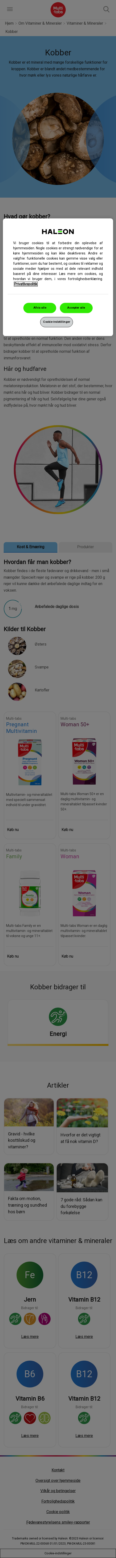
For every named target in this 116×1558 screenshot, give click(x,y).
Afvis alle (39, 307)
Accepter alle (76, 307)
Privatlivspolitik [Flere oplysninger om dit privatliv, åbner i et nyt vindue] (25, 284)
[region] (58, 277)
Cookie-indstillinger (56, 322)
